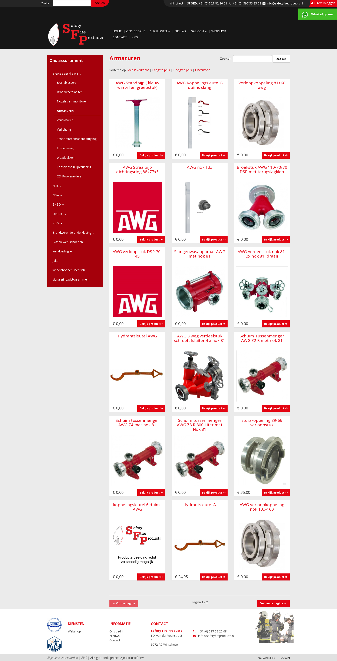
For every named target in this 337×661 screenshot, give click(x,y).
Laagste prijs (161, 70)
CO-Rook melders (69, 176)
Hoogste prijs (182, 70)
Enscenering (65, 148)
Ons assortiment (66, 60)
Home (117, 31)
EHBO (58, 204)
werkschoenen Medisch (69, 270)
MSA (57, 195)
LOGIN (285, 658)
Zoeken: (46, 3)
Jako (56, 261)
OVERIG (59, 214)
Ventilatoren (65, 120)
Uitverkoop (202, 70)
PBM (57, 223)
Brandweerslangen (70, 92)
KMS (135, 37)
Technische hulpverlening (74, 167)
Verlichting (64, 129)
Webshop (219, 31)
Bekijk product (150, 155)
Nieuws (181, 31)
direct (176, 3)
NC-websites (266, 658)
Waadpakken (66, 158)
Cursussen (160, 31)
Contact (120, 37)
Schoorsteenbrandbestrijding (76, 139)
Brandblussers (66, 83)
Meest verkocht (138, 70)
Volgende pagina (273, 603)
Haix (57, 186)
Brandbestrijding (67, 74)
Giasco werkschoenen (68, 242)
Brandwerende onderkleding (73, 232)
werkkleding (62, 251)
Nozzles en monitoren (72, 101)
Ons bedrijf (136, 31)
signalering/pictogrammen (71, 279)
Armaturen (65, 111)
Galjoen (199, 31)
